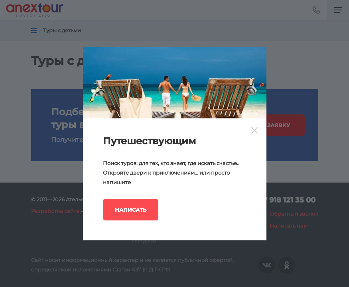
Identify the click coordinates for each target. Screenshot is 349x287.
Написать (130, 209)
